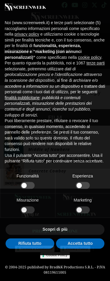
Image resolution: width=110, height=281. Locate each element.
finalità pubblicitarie (22, 92)
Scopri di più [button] (55, 223)
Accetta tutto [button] (80, 237)
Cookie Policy (56, 255)
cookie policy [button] (89, 51)
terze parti (96, 57)
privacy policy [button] (26, 28)
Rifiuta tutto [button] (29, 237)
